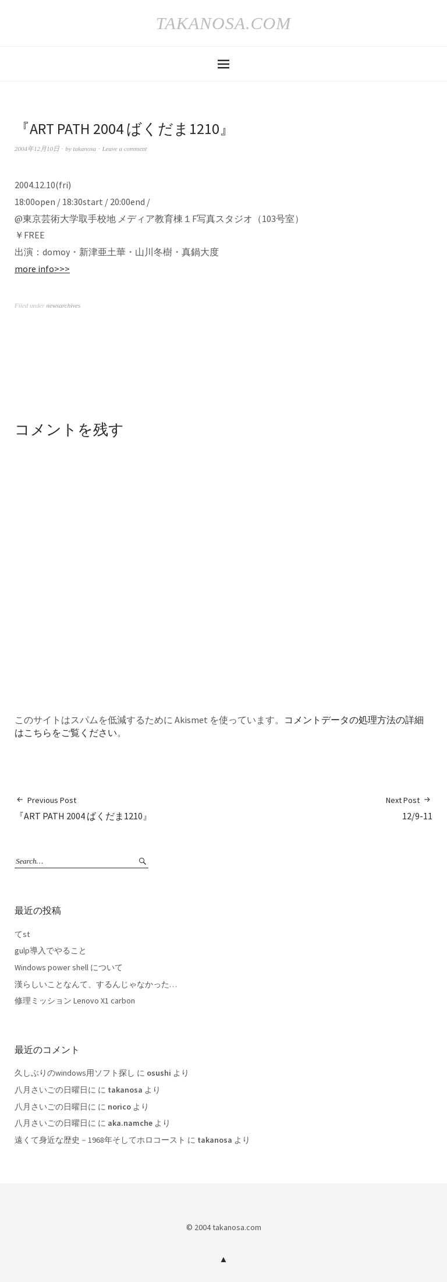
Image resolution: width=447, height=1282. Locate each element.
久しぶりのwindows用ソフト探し (75, 1073)
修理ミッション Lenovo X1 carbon (75, 1000)
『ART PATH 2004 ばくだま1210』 (83, 808)
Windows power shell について (69, 967)
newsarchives (63, 305)
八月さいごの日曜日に (55, 1089)
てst (22, 934)
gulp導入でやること (51, 950)
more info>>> (42, 268)
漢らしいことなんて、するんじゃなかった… (96, 984)
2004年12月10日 (37, 148)
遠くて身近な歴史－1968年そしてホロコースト (100, 1140)
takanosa (84, 148)
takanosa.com (223, 23)
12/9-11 (409, 808)
